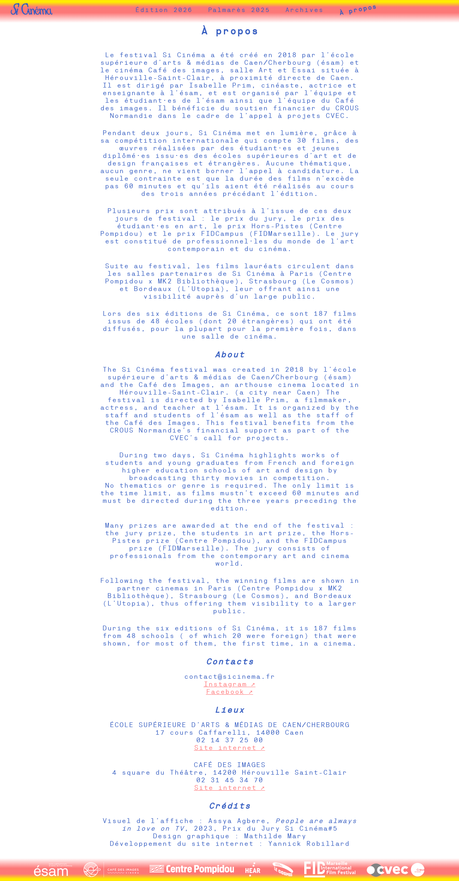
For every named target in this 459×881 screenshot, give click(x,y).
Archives (316, 11)
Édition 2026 (175, 11)
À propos (370, 11)
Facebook (225, 692)
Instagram (225, 684)
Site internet (225, 747)
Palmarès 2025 (251, 11)
